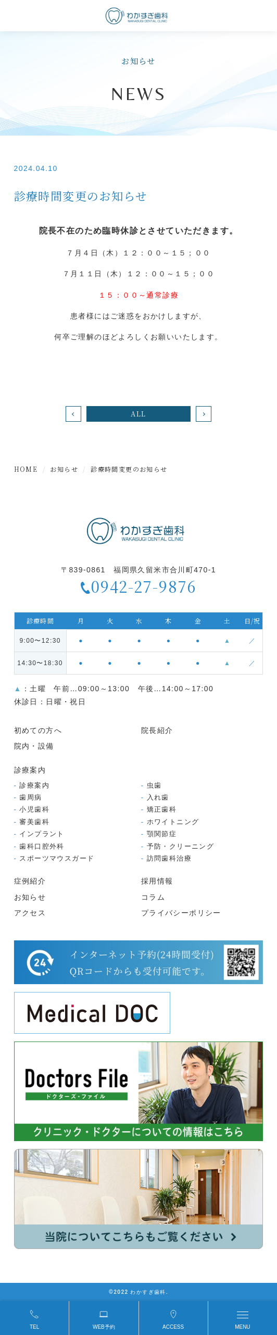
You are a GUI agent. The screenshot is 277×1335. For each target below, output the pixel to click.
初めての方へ (38, 730)
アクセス (30, 913)
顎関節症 (162, 834)
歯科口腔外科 (41, 846)
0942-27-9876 (143, 586)
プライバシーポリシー (181, 913)
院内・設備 (34, 746)
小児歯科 (34, 809)
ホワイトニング (173, 822)
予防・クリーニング (181, 846)
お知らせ (30, 897)
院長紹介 (157, 730)
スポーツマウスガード (56, 858)
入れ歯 (158, 797)
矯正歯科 (162, 809)
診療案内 (34, 785)
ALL (138, 414)
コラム (153, 897)
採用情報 (157, 881)
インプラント (41, 834)
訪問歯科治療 (169, 858)
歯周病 (30, 797)
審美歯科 (34, 822)
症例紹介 (30, 881)
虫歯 (154, 785)
